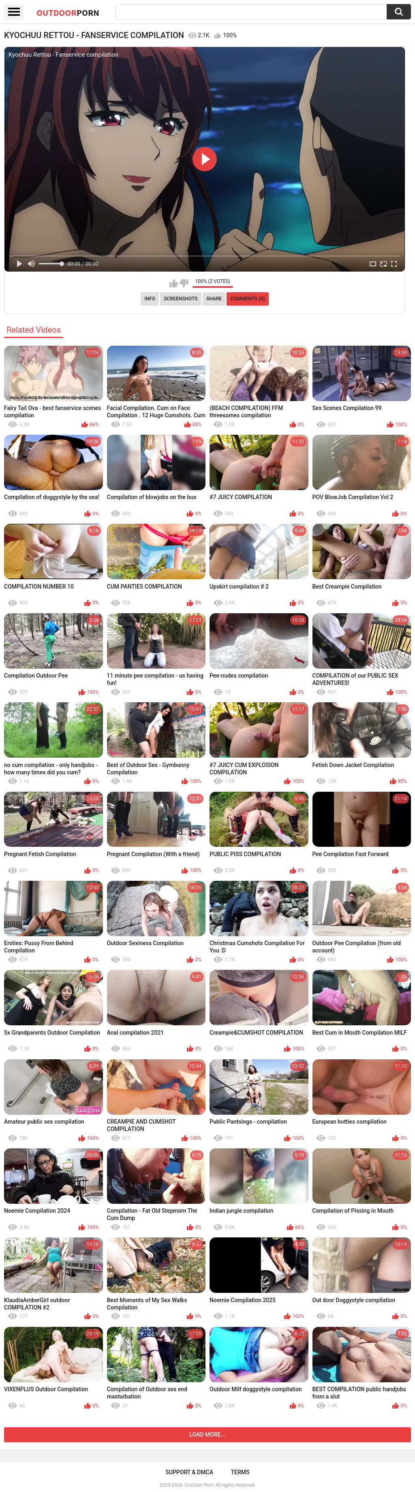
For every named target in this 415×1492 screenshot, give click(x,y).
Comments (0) (248, 299)
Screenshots (181, 299)
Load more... (208, 1434)
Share (214, 299)
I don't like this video (184, 283)
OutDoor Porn (199, 1485)
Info (149, 299)
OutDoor (67, 12)
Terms (240, 1472)
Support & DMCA (189, 1472)
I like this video (173, 283)
